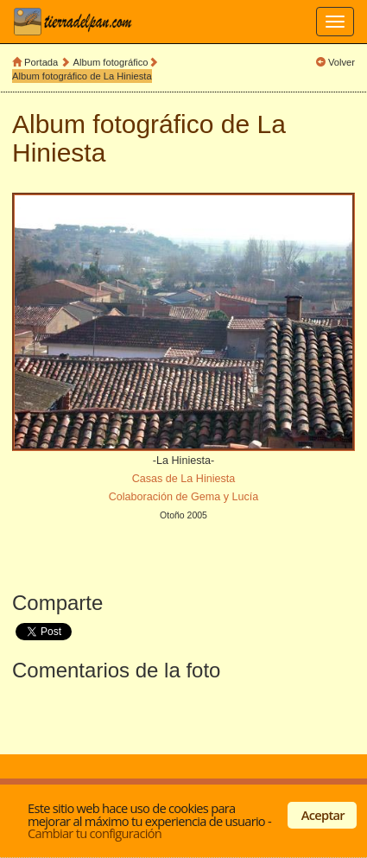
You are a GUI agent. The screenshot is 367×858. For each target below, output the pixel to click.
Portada (41, 62)
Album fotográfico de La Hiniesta (82, 76)
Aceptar (323, 814)
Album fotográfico (111, 62)
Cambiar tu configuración (94, 833)
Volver (341, 62)
